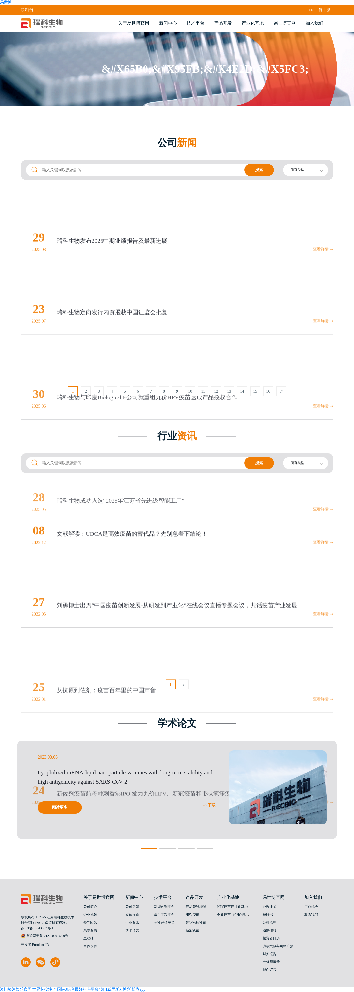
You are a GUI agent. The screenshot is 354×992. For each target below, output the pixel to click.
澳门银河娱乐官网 (15, 989)
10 (190, 395)
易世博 (6, 2)
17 (281, 395)
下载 (209, 805)
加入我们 (314, 23)
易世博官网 (285, 23)
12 (216, 395)
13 (229, 395)
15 (255, 395)
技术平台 (195, 23)
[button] (149, 848)
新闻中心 (168, 23)
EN (311, 10)
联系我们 (28, 10)
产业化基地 (253, 23)
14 (242, 395)
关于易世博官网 (133, 23)
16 (268, 395)
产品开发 (223, 23)
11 (203, 395)
